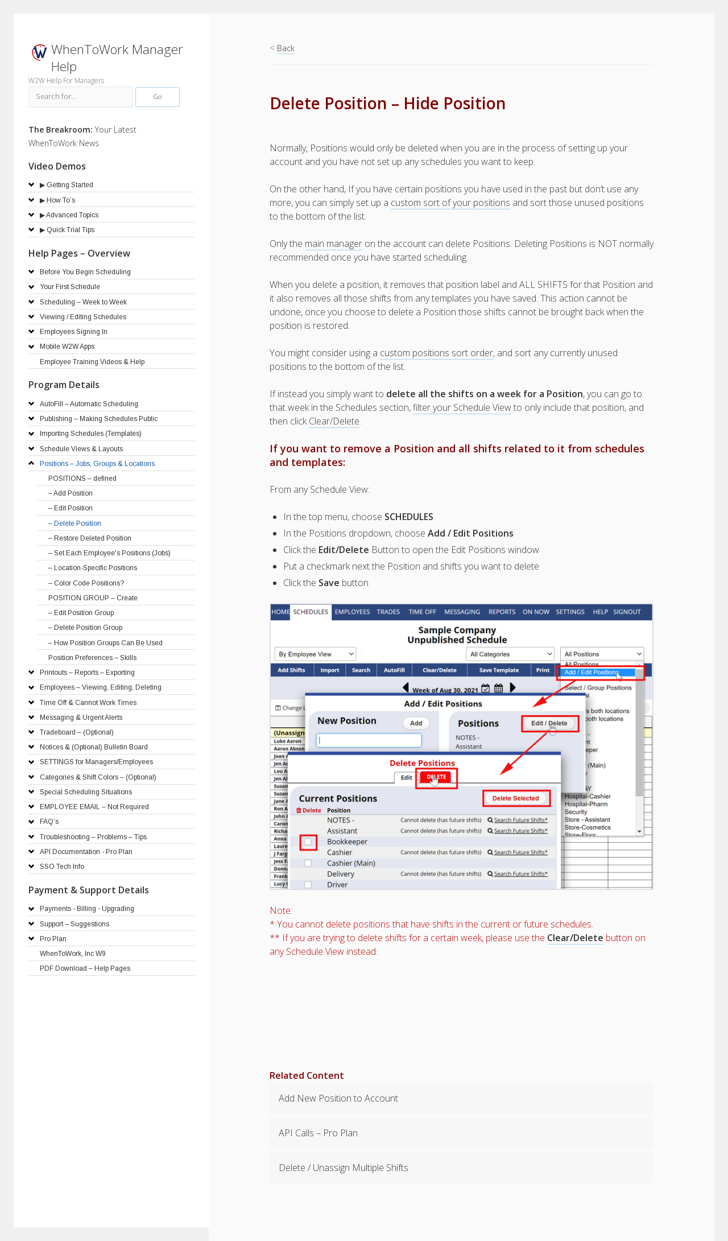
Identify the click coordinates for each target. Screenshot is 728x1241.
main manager (333, 243)
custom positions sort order (436, 353)
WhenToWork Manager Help (117, 57)
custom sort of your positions (450, 202)
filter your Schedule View (462, 407)
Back (286, 48)
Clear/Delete (334, 421)
